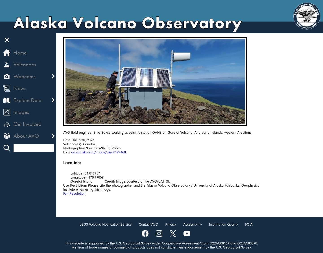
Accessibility (192, 224)
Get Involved (27, 124)
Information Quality (223, 224)
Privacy (170, 224)
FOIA (249, 224)
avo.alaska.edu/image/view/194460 (98, 152)
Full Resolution (74, 194)
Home (20, 52)
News (19, 88)
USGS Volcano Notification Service (105, 224)
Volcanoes (24, 64)
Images (21, 112)
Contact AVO (148, 224)
